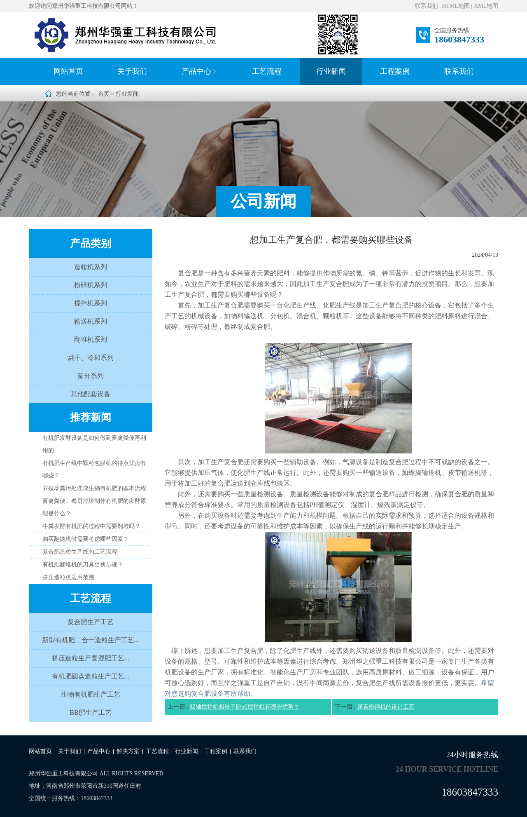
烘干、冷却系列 (91, 357)
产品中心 (200, 71)
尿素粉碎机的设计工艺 (386, 707)
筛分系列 (90, 375)
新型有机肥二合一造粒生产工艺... (90, 639)
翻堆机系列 (90, 339)
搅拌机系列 (90, 303)
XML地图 (486, 6)
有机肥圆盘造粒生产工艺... (90, 676)
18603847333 (459, 39)
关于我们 (132, 71)
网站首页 (68, 71)
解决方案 (128, 751)
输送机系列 (90, 321)
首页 (104, 94)
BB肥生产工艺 (90, 712)
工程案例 (395, 71)
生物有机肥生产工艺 (90, 694)
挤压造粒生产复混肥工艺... (90, 658)
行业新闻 (331, 71)
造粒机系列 (90, 266)
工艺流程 (267, 71)
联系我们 (426, 6)
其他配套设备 (90, 393)
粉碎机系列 (90, 285)
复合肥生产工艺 (91, 621)
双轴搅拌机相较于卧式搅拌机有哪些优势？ (244, 707)
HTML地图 (456, 6)
